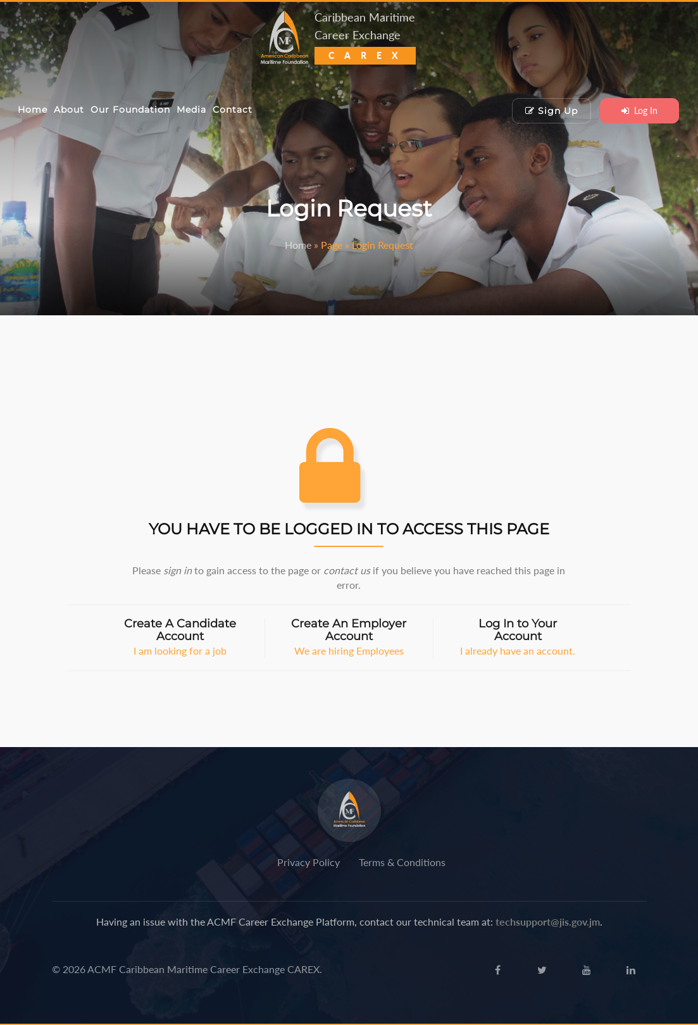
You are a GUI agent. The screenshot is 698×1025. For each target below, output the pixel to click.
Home (32, 109)
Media (191, 109)
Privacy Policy (308, 862)
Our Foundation (130, 109)
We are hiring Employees (349, 637)
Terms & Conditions (402, 862)
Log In (639, 110)
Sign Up (551, 110)
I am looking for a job (180, 637)
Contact (232, 109)
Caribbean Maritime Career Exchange (365, 35)
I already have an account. (518, 637)
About (69, 109)
